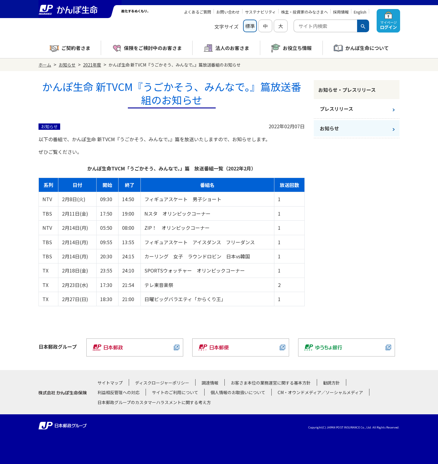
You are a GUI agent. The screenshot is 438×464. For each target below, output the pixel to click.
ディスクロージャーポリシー (162, 383)
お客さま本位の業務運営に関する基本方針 (271, 383)
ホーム (45, 65)
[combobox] (325, 26)
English (360, 12)
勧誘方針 (331, 383)
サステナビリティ (260, 12)
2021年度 (92, 65)
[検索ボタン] (363, 26)
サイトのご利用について (175, 392)
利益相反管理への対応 (118, 392)
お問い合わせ (228, 12)
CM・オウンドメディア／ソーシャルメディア (320, 392)
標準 (250, 26)
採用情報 (341, 12)
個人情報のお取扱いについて (238, 392)
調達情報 (210, 383)
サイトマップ (110, 383)
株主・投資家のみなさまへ (304, 12)
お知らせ (67, 65)
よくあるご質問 (197, 12)
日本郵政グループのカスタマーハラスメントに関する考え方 (154, 402)
